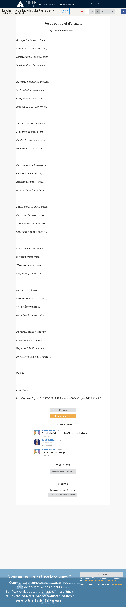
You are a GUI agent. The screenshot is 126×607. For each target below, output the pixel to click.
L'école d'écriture (47, 4)
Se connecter (88, 4)
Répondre (45, 436)
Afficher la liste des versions (63, 495)
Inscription (102, 4)
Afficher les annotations (62, 471)
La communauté (68, 4)
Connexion (118, 584)
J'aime (62, 410)
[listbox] (30, 11)
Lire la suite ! (62, 416)
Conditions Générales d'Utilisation (100, 580)
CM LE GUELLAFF (49, 440)
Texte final (64, 11)
